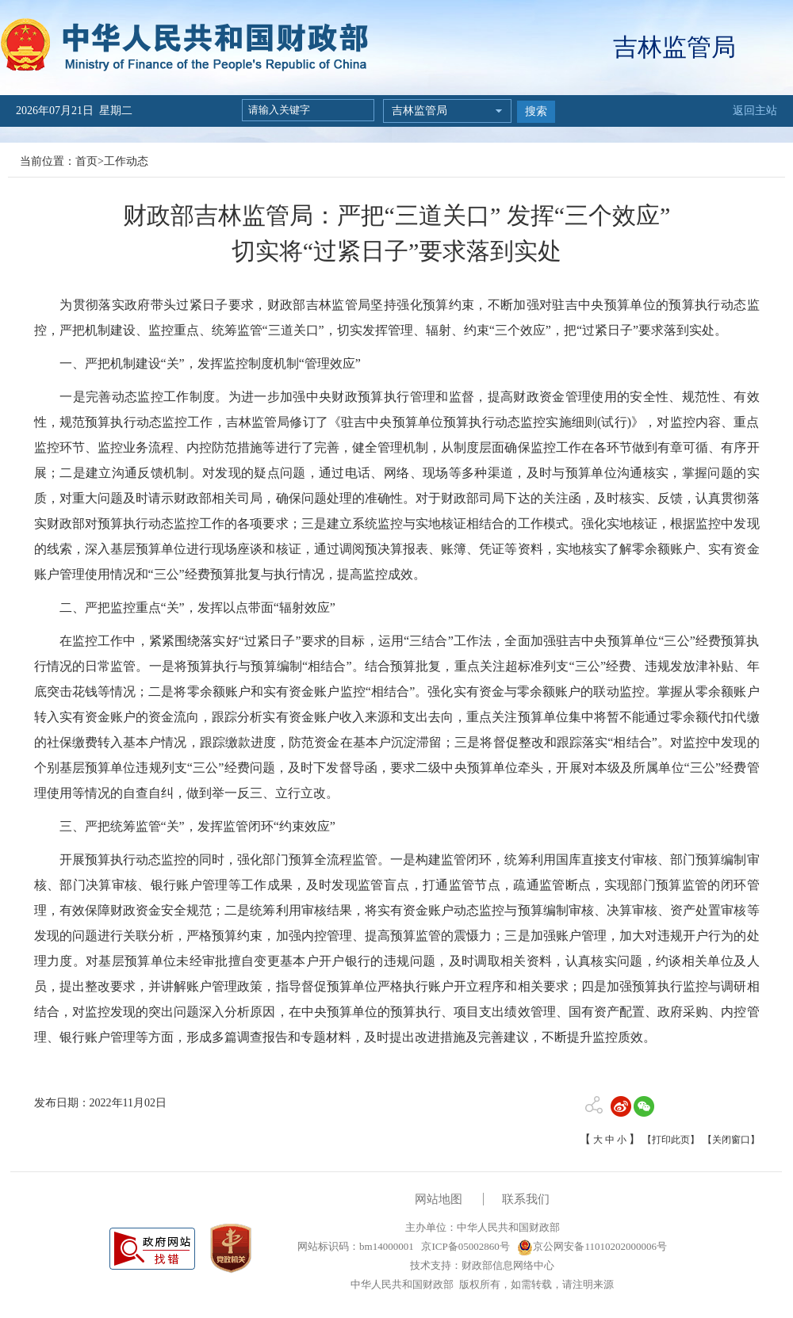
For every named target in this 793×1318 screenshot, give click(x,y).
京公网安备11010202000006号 (592, 1246)
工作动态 (126, 161)
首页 (86, 161)
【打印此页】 (670, 1139)
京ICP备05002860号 (464, 1246)
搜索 (536, 111)
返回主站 (755, 111)
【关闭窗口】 (731, 1139)
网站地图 (438, 1199)
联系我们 (526, 1199)
